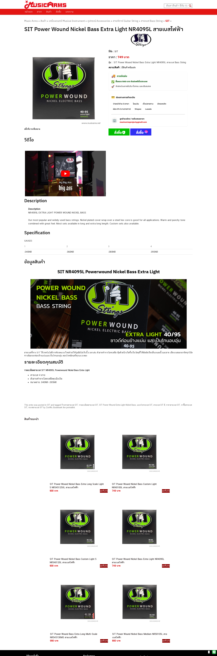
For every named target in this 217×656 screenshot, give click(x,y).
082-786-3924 (107, 594)
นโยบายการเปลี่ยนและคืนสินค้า (42, 570)
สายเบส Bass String (152, 20)
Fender (143, 589)
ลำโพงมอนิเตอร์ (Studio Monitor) (154, 586)
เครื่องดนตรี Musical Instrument (67, 20)
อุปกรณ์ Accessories (98, 20)
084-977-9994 (115, 581)
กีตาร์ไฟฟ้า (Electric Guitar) (152, 564)
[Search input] (177, 6)
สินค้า (49, 11)
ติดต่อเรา (31, 566)
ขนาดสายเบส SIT (35, 407)
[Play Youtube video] (65, 173)
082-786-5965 (121, 610)
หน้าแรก (29, 11)
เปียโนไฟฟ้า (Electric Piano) (152, 574)
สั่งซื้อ (58, 11)
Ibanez (143, 596)
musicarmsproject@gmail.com (133, 122)
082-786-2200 (122, 591)
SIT (167, 20)
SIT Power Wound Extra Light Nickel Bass (117, 405)
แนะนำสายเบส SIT (144, 405)
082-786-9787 (115, 600)
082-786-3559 (115, 571)
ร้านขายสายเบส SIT (69, 405)
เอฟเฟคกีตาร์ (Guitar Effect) (152, 577)
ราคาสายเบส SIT (173, 405)
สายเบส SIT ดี (159, 405)
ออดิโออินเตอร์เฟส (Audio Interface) (156, 583)
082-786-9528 (108, 597)
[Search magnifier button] (190, 6)
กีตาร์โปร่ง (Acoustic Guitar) (152, 567)
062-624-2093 (117, 568)
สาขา (39, 11)
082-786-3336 (113, 587)
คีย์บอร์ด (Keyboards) (149, 571)
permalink (70, 407)
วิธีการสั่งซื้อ (32, 563)
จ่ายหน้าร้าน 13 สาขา (121, 103)
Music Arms (31, 20)
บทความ (70, 11)
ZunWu (49, 407)
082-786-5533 (115, 578)
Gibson (143, 593)
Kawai (142, 599)
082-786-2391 (121, 613)
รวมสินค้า (31, 573)
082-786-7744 (120, 584)
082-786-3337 (115, 574)
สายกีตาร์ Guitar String (125, 20)
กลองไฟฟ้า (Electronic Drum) (153, 580)
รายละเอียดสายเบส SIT (88, 405)
